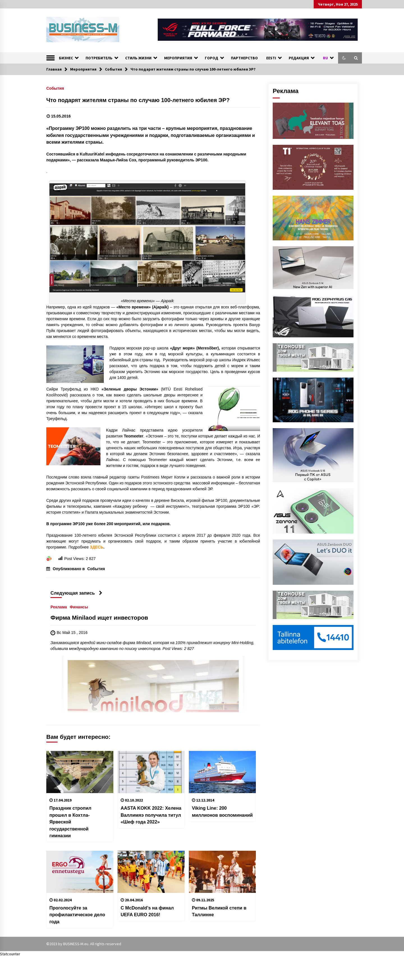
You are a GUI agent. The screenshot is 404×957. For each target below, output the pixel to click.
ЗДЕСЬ (96, 547)
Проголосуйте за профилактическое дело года (77, 914)
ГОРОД (211, 57)
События (55, 88)
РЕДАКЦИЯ (299, 57)
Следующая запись (76, 592)
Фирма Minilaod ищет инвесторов (99, 617)
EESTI (271, 57)
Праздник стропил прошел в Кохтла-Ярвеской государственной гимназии (70, 821)
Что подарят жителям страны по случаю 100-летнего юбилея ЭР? (137, 100)
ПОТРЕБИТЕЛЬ (99, 57)
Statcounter (10, 953)
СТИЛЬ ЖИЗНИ (138, 57)
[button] (344, 58)
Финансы (79, 607)
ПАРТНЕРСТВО (244, 57)
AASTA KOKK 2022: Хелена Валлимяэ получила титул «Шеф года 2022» (151, 814)
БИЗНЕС (66, 57)
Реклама (58, 607)
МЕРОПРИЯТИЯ (178, 57)
